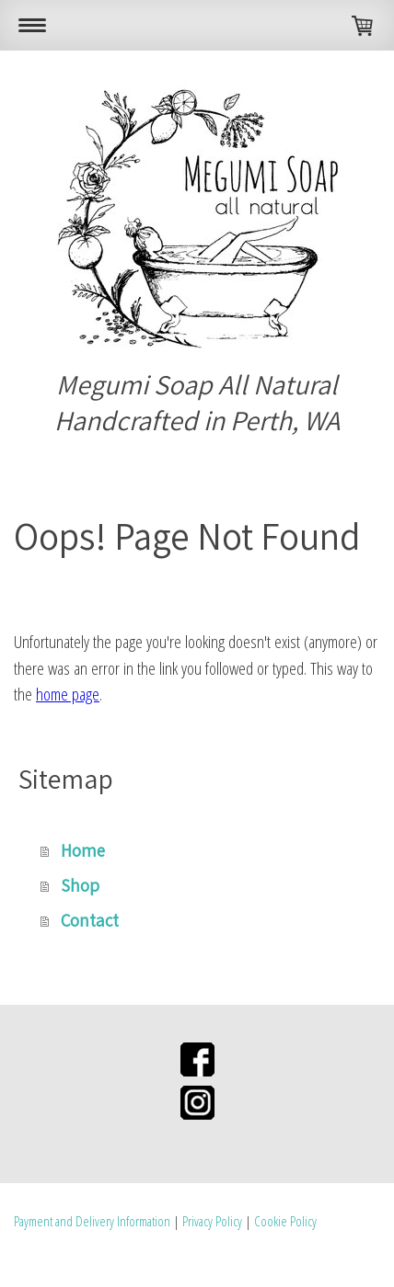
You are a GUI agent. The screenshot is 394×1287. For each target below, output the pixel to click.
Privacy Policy (212, 1221)
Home (83, 850)
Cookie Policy (285, 1221)
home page (67, 694)
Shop (80, 885)
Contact (90, 920)
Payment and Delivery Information (92, 1221)
